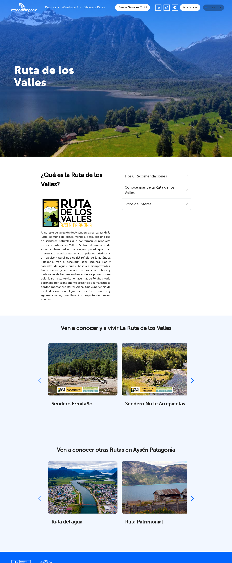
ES (206, 7)
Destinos (50, 7)
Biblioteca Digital (94, 7)
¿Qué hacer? (70, 7)
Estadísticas (190, 7)
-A (158, 7)
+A (166, 7)
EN (213, 7)
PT (221, 7)
